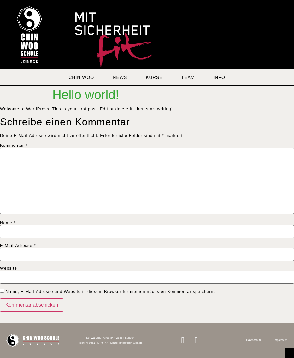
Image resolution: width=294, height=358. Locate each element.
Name (7, 223)
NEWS (120, 77)
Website (8, 268)
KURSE (154, 77)
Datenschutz (253, 340)
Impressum (280, 340)
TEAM (188, 77)
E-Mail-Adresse (18, 245)
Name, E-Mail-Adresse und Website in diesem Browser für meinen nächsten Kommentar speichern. (110, 291)
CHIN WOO (81, 77)
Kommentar (13, 145)
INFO (219, 77)
